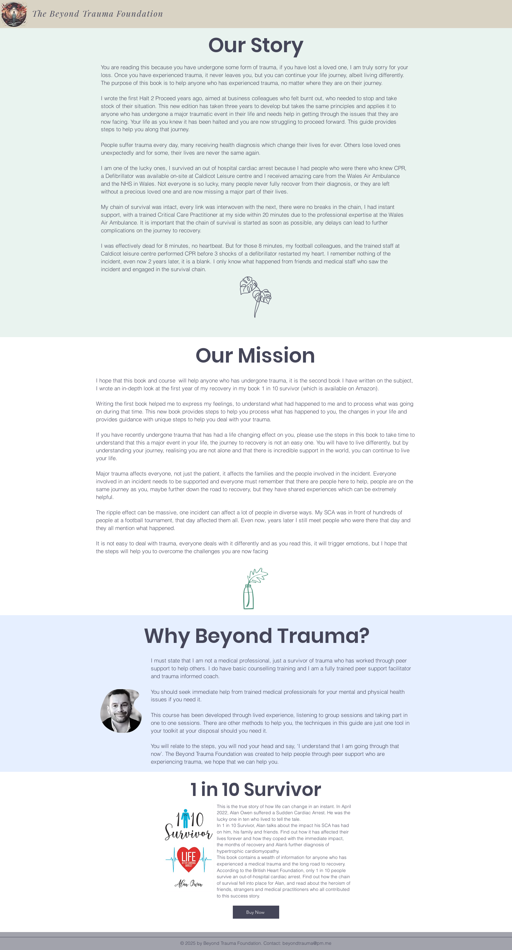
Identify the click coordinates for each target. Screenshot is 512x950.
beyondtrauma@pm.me (306, 943)
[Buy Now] (256, 912)
